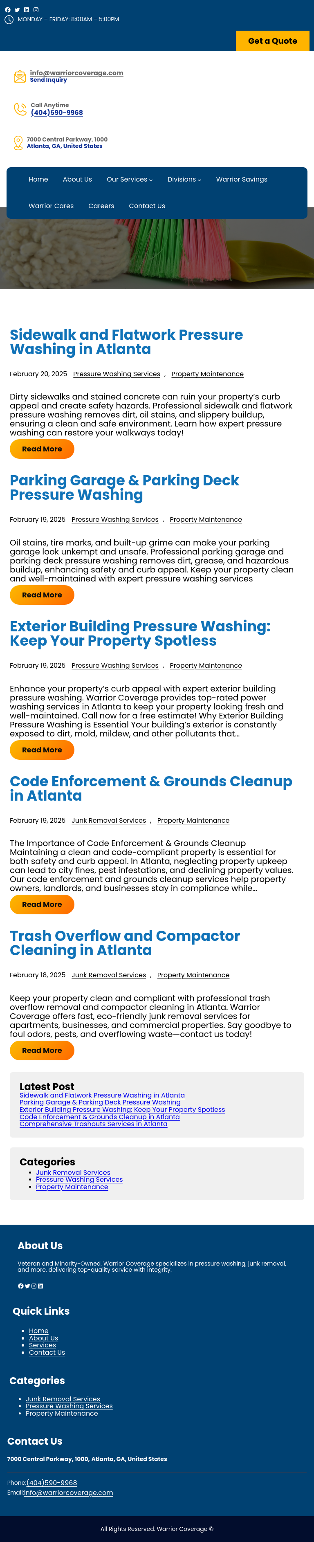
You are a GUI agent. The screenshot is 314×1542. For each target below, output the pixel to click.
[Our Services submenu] (151, 180)
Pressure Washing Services (116, 374)
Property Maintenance (207, 374)
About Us (43, 1338)
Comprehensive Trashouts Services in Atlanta (94, 1124)
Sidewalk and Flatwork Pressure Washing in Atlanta (126, 342)
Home (39, 1331)
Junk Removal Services (109, 820)
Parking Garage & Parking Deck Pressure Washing (125, 487)
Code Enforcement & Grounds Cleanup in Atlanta (151, 788)
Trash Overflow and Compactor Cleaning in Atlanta (125, 943)
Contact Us (47, 1352)
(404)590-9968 (57, 112)
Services (42, 1345)
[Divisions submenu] (199, 180)
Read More (42, 449)
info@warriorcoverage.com (68, 1492)
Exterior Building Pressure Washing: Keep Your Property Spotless (140, 633)
